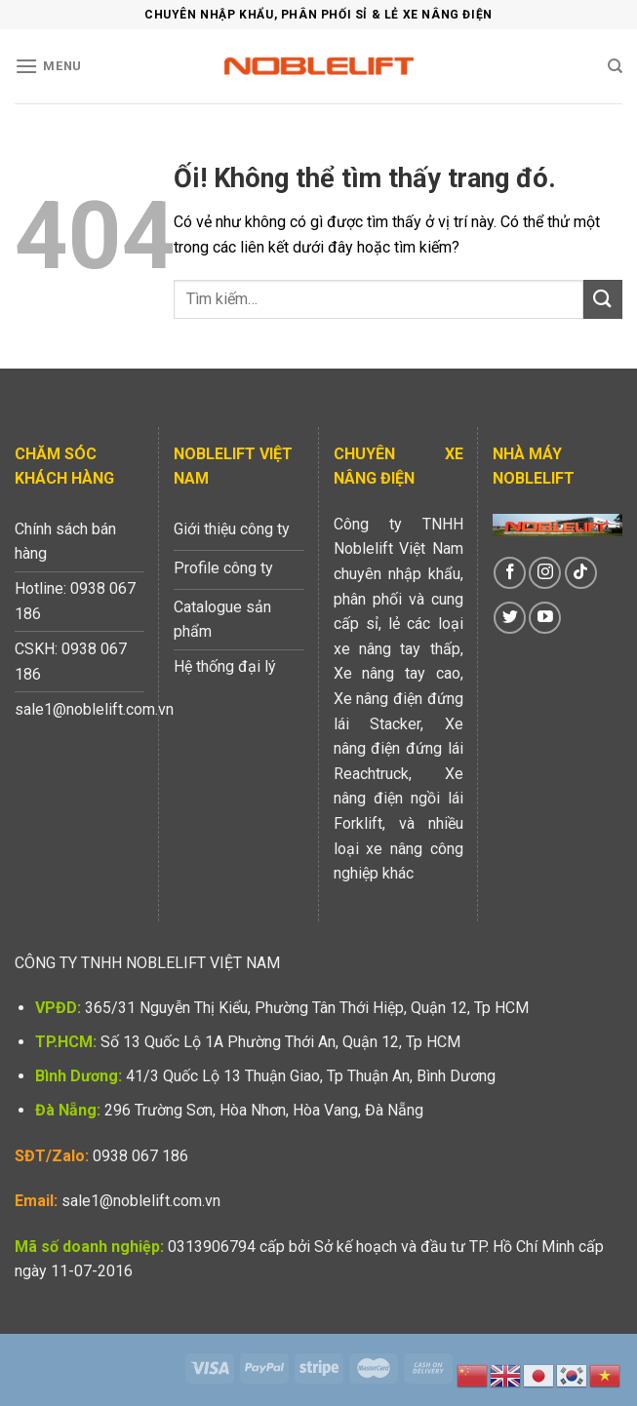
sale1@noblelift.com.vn (140, 1200)
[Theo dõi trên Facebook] (510, 573)
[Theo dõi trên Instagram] (545, 573)
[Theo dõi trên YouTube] (545, 618)
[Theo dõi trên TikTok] (581, 573)
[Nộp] (602, 299)
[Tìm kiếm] (615, 66)
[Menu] (48, 66)
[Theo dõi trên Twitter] (510, 618)
